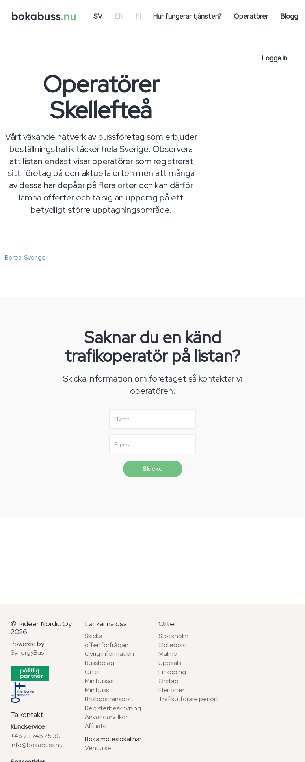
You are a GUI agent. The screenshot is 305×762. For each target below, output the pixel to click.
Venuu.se (98, 748)
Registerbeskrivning (113, 708)
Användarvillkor (106, 717)
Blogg (289, 16)
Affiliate (96, 726)
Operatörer (251, 16)
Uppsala (170, 663)
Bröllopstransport (109, 699)
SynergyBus (27, 652)
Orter (92, 672)
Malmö (167, 654)
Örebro (168, 681)
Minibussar (99, 681)
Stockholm (173, 636)
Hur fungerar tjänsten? (187, 16)
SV (97, 16)
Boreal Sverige (25, 257)
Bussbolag (99, 663)
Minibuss (97, 690)
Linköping (172, 672)
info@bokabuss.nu (37, 745)
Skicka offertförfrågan (106, 640)
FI (138, 16)
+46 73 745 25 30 (36, 736)
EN (118, 16)
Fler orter (171, 690)
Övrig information (109, 654)
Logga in (274, 58)
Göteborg (172, 645)
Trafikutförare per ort (188, 699)
